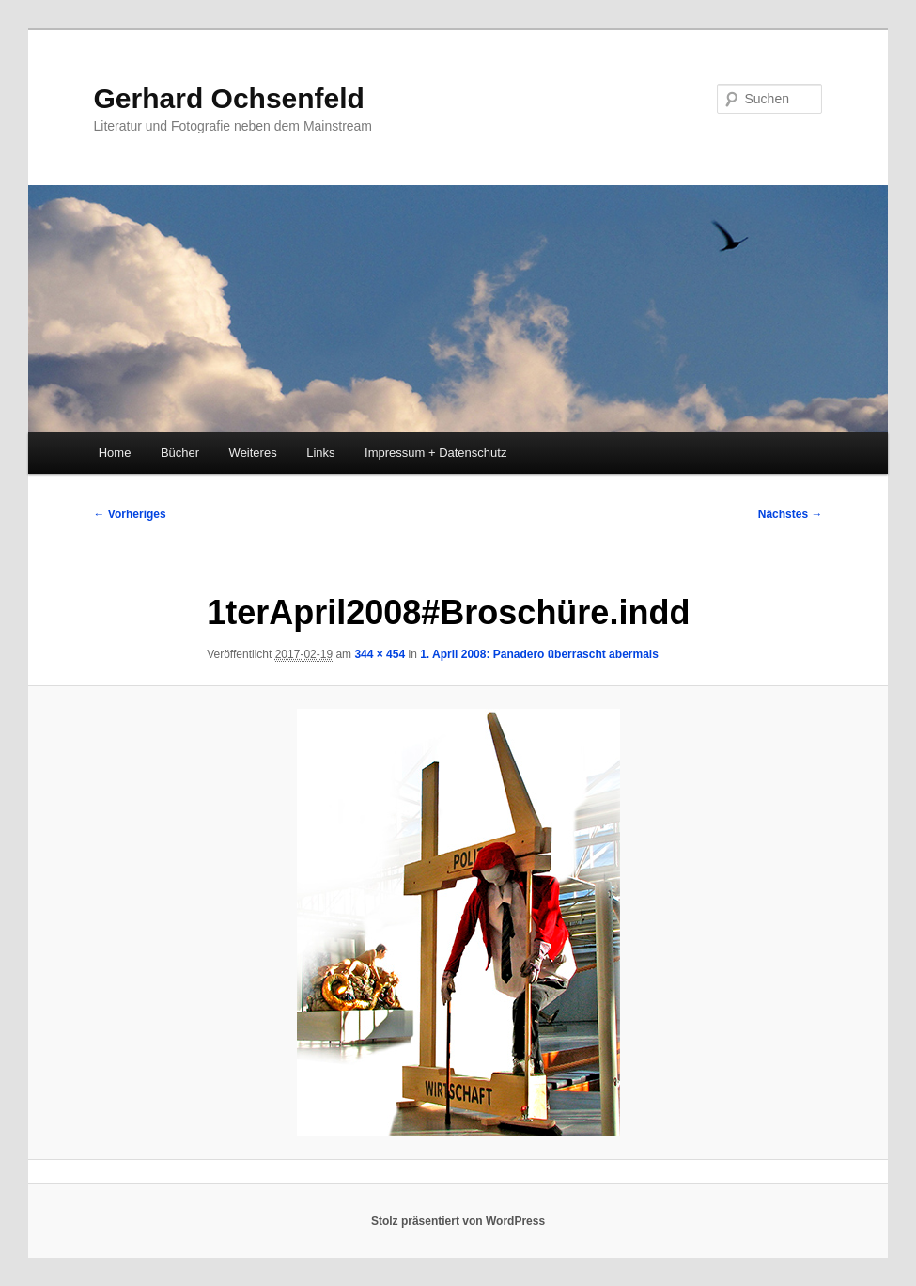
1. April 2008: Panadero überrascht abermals (539, 654)
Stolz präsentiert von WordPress (458, 1221)
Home (115, 453)
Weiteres (253, 453)
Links (320, 453)
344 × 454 (379, 654)
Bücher (180, 453)
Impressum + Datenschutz (435, 453)
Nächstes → (790, 514)
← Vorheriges (130, 514)
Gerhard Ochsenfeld (229, 98)
